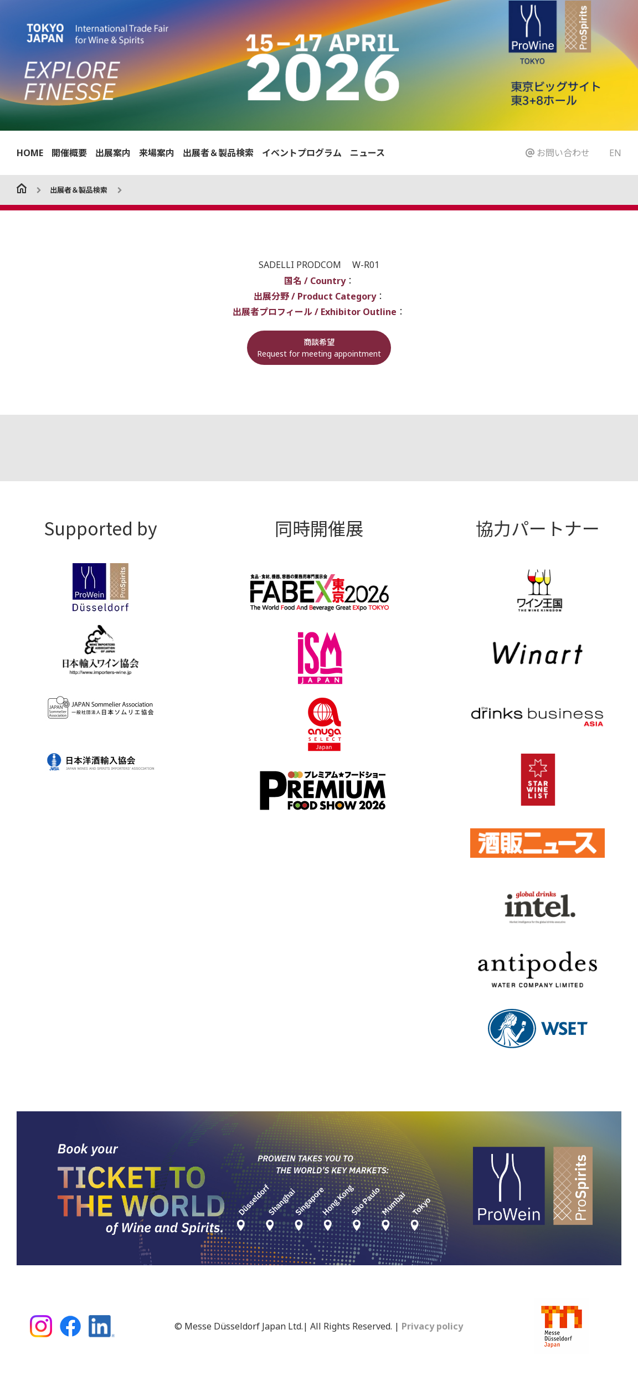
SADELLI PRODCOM (301, 265)
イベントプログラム (302, 153)
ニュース (367, 153)
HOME (30, 153)
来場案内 (156, 153)
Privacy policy (431, 1326)
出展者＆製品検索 (218, 153)
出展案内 (113, 153)
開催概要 (69, 153)
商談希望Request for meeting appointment (319, 347)
